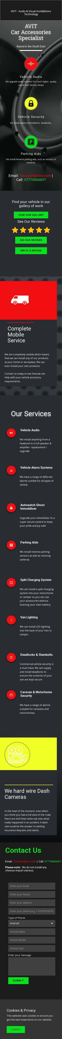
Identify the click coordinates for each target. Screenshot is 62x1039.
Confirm (15, 1029)
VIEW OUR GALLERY (31, 215)
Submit (18, 980)
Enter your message (19, 955)
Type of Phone (16, 918)
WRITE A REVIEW (31, 250)
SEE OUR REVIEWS (31, 240)
